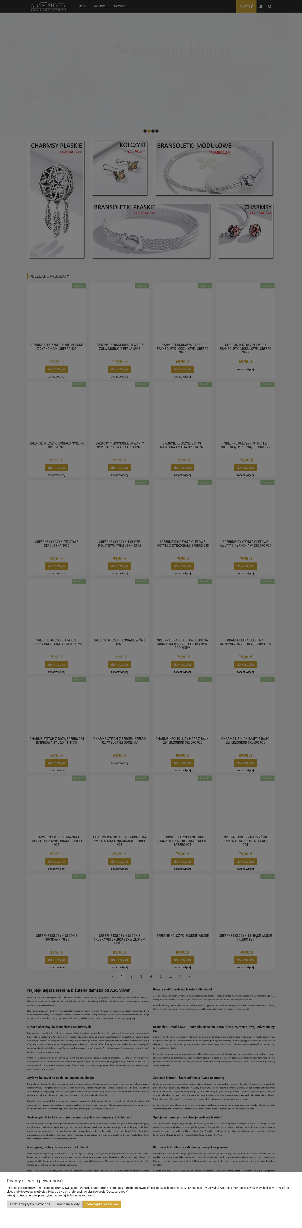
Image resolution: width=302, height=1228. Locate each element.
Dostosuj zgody (68, 1204)
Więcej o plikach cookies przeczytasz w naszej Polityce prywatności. (50, 1195)
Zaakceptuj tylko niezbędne (30, 1204)
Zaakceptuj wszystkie (102, 1204)
